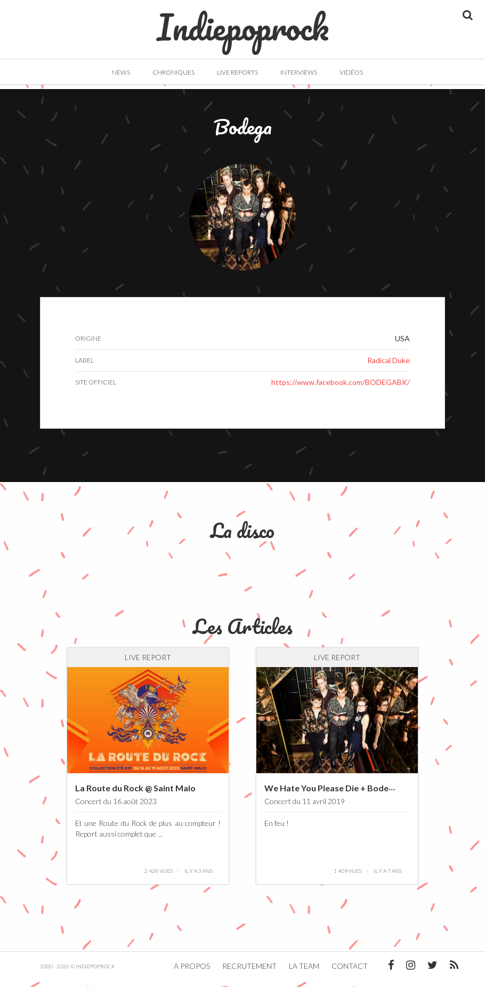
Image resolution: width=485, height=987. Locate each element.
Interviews (298, 72)
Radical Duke (388, 366)
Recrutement (249, 972)
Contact (350, 972)
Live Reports (237, 72)
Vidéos (351, 72)
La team (304, 972)
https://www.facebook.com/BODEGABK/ (340, 388)
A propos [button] (192, 972)
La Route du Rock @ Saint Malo (135, 794)
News (121, 72)
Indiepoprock (243, 22)
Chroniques (173, 72)
